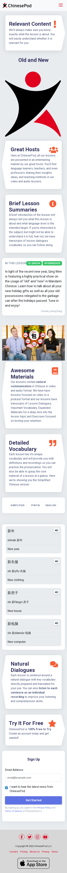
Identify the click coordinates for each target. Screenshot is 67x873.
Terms (54, 851)
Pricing (24, 851)
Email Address (14, 770)
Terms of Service (13, 811)
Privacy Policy (44, 807)
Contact (13, 851)
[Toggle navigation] (61, 5)
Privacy (45, 851)
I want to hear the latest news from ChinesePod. (31, 789)
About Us (35, 851)
